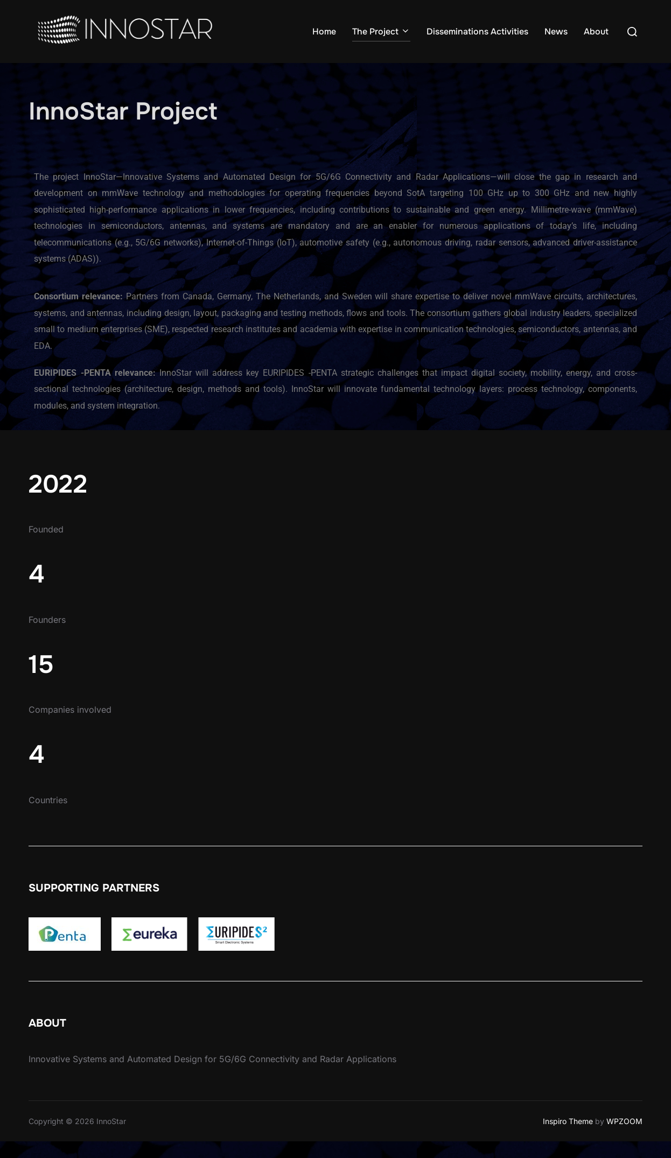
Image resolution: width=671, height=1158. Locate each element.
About (596, 31)
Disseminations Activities (477, 31)
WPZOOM (624, 1137)
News (556, 31)
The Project (381, 31)
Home (324, 31)
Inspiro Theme (568, 1137)
